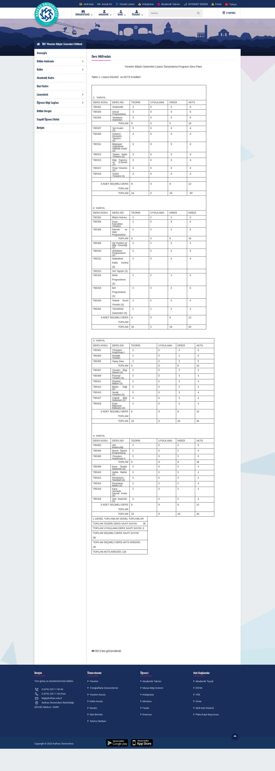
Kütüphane (148, 694)
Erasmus (147, 714)
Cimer (198, 701)
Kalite (60, 69)
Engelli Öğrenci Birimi (48, 119)
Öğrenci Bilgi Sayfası (60, 102)
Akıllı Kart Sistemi (204, 708)
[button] (231, 4)
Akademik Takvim (152, 681)
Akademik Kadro (45, 78)
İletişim (40, 128)
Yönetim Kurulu (98, 694)
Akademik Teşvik (204, 681)
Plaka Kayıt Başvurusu (207, 714)
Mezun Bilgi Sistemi (153, 688)
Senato (93, 708)
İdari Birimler (96, 714)
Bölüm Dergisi (44, 111)
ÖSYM (198, 688)
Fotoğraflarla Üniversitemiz (104, 688)
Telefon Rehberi (98, 721)
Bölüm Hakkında (60, 61)
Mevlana (147, 701)
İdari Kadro (42, 86)
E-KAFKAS (229, 13)
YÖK (197, 694)
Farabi (146, 708)
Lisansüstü (60, 94)
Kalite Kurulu (96, 701)
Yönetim (94, 681)
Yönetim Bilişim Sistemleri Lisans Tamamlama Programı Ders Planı (163, 66)
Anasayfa (42, 53)
